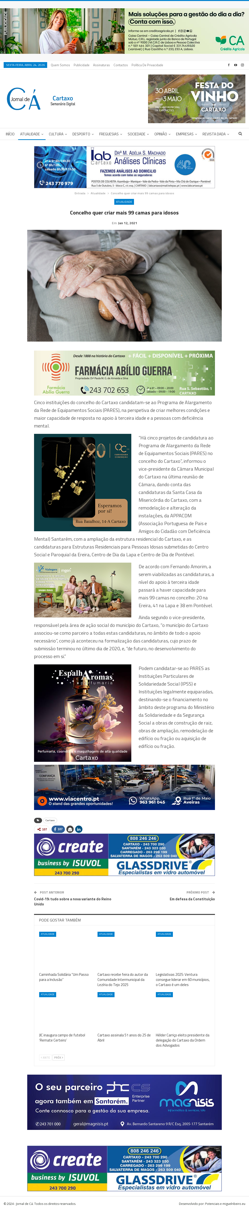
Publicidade (81, 65)
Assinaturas (101, 65)
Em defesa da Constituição (192, 906)
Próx (58, 1065)
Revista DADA (214, 134)
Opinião (160, 134)
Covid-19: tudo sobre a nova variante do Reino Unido (72, 909)
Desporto (81, 134)
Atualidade (30, 134)
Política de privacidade (147, 65)
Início (10, 134)
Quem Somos (60, 65)
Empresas (185, 134)
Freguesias (109, 134)
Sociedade (136, 134)
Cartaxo (50, 828)
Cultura (56, 134)
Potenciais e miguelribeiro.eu (225, 1211)
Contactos (121, 65)
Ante (45, 1065)
